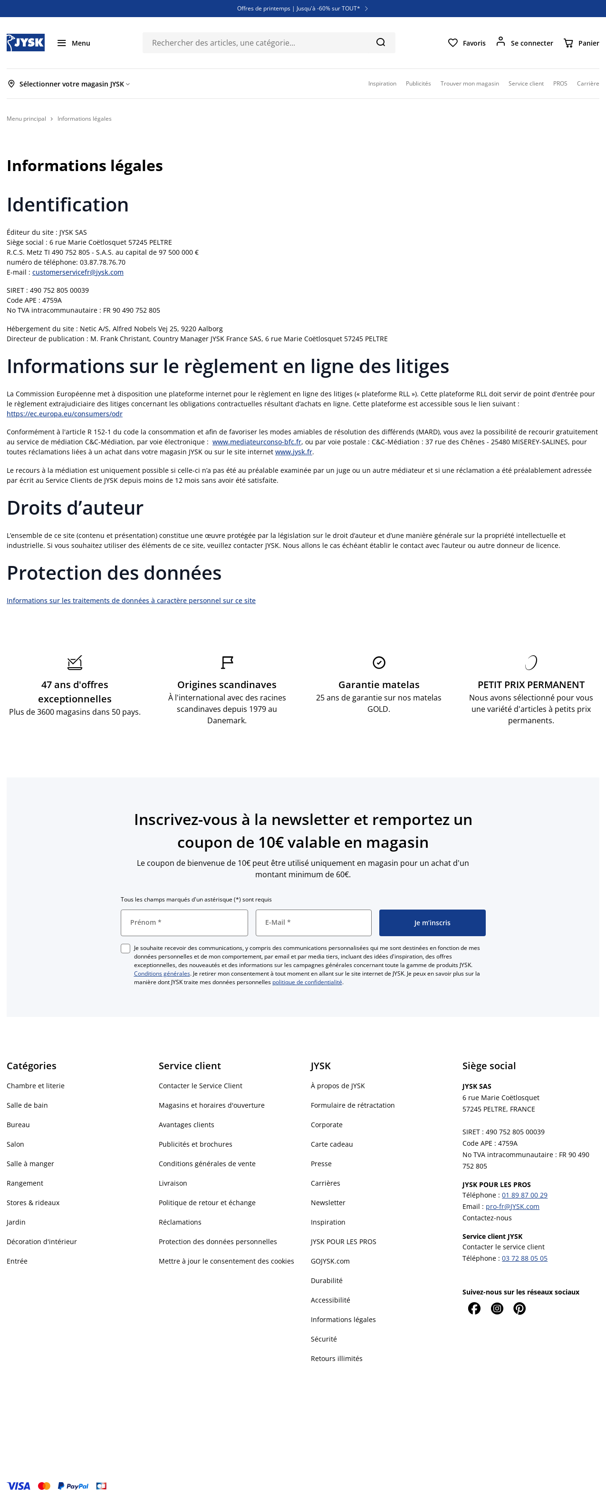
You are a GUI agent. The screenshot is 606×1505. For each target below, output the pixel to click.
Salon (15, 1144)
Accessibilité (330, 1299)
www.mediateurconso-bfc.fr (256, 441)
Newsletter (328, 1202)
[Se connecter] (524, 42)
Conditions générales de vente (207, 1163)
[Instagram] (496, 1308)
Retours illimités (337, 1358)
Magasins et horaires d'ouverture (212, 1105)
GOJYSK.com (330, 1260)
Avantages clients (186, 1124)
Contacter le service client (503, 1246)
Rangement (25, 1183)
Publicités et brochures (195, 1144)
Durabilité (327, 1280)
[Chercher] (380, 41)
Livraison (173, 1183)
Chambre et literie (36, 1085)
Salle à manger (30, 1163)
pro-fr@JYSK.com (512, 1206)
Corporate (327, 1124)
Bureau (18, 1124)
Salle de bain (27, 1105)
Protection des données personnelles (218, 1241)
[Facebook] (473, 1308)
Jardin (16, 1222)
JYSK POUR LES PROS (343, 1241)
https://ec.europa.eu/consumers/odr (65, 413)
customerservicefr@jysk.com (78, 272)
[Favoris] (466, 42)
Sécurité (324, 1338)
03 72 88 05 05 (525, 1258)
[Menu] (73, 42)
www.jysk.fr (293, 451)
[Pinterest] (519, 1308)
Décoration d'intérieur (42, 1241)
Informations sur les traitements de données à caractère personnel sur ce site (131, 600)
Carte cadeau (332, 1144)
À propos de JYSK (338, 1085)
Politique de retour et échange (207, 1202)
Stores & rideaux (33, 1202)
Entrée (17, 1260)
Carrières (325, 1183)
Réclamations (180, 1222)
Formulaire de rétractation (353, 1105)
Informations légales (343, 1319)
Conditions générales (162, 973)
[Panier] (581, 42)
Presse (321, 1163)
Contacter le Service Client (200, 1085)
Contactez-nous (487, 1217)
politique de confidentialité (307, 982)
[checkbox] (125, 948)
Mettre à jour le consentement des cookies (226, 1260)
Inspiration (328, 1222)
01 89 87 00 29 (525, 1194)
